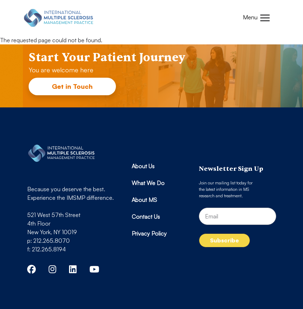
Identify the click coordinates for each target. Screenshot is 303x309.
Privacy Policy (149, 233)
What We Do (148, 183)
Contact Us (146, 216)
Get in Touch (72, 86)
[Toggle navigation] (256, 18)
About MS (144, 199)
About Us (143, 166)
